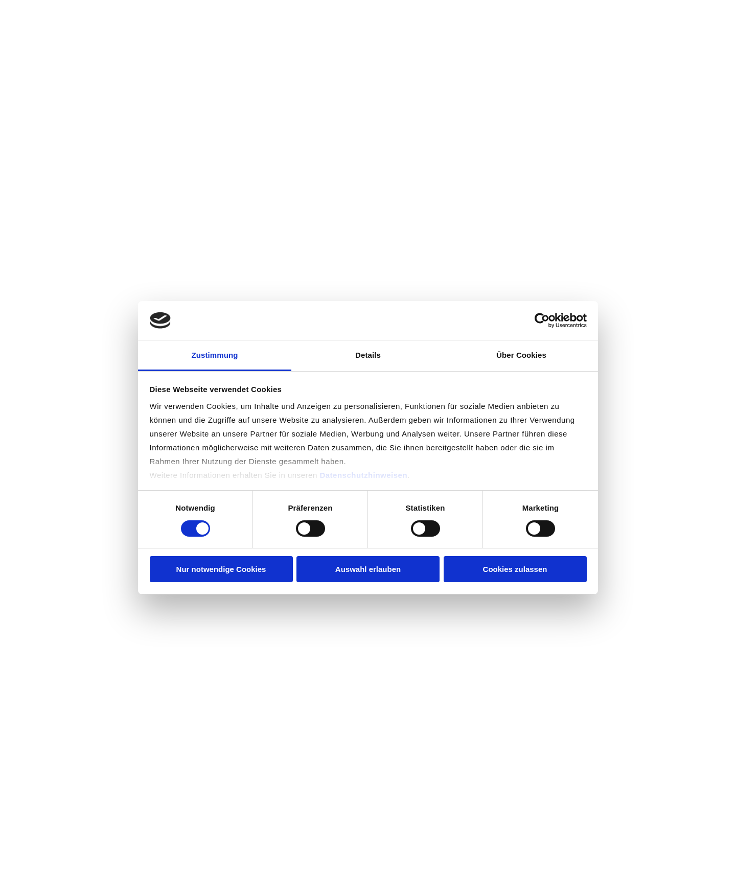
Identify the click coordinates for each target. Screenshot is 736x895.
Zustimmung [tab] (215, 355)
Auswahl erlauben (368, 569)
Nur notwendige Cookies (221, 569)
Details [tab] (368, 355)
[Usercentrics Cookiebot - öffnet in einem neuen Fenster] (542, 320)
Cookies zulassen (515, 569)
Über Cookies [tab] (521, 355)
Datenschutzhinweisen (363, 475)
